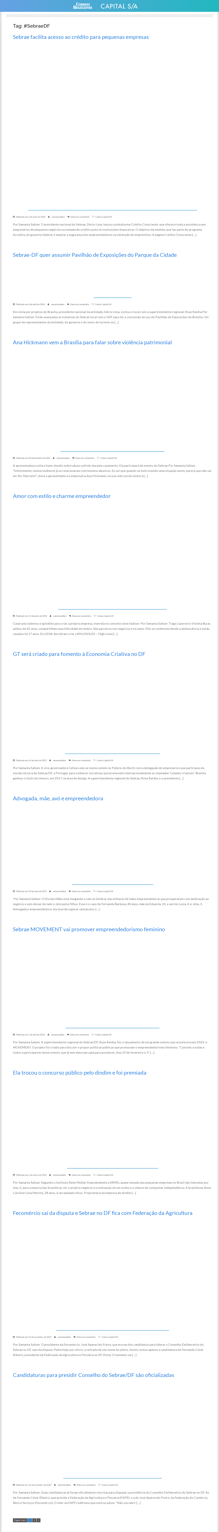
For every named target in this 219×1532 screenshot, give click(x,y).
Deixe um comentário (80, 217)
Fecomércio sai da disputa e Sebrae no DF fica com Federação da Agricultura (103, 1213)
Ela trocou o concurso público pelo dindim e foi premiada (79, 1072)
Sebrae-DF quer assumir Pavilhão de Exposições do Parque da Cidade (95, 254)
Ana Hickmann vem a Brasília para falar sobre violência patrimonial (92, 342)
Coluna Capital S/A (103, 217)
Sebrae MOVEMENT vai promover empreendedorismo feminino (89, 929)
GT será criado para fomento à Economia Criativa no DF (79, 654)
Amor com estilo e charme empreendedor (62, 496)
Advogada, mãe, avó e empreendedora (58, 798)
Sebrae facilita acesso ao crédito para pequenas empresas (81, 37)
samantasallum (58, 217)
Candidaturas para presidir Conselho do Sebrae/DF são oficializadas (93, 1375)
